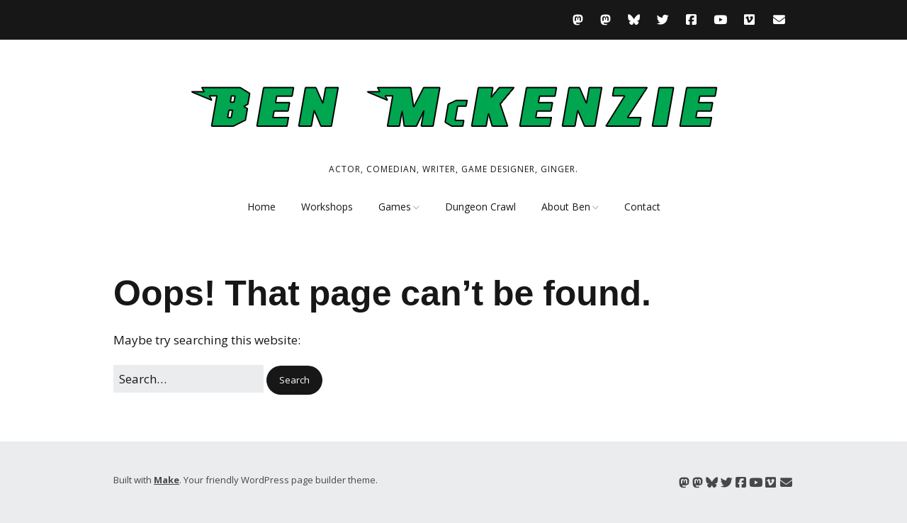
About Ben (565, 206)
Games (394, 206)
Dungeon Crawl (480, 206)
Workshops (327, 206)
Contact (642, 206)
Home (261, 206)
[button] (294, 380)
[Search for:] (188, 379)
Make (166, 479)
